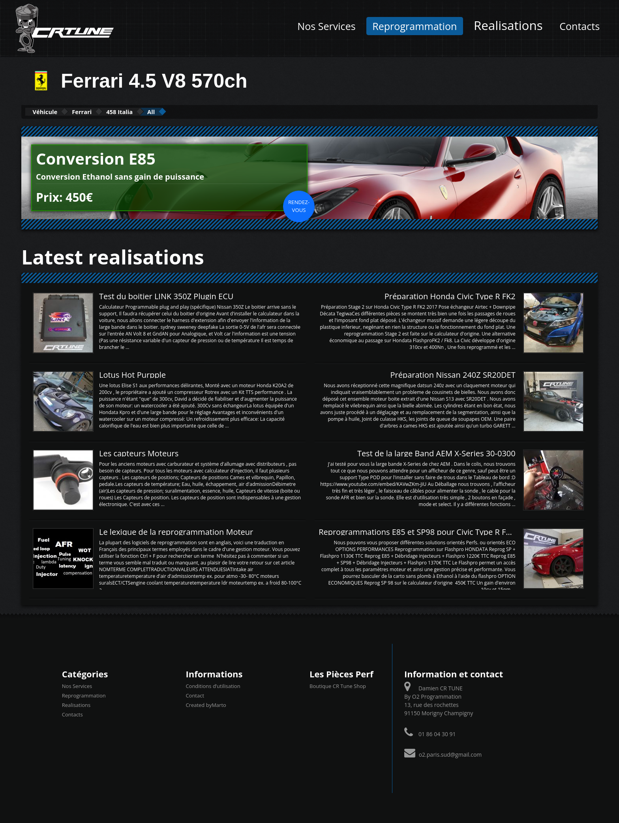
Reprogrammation (414, 26)
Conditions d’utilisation (213, 685)
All (194, 111)
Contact (195, 695)
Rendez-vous (299, 205)
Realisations (508, 25)
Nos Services (326, 26)
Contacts (579, 26)
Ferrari (101, 111)
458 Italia (151, 111)
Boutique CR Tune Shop (338, 685)
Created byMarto (206, 704)
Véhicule (51, 111)
